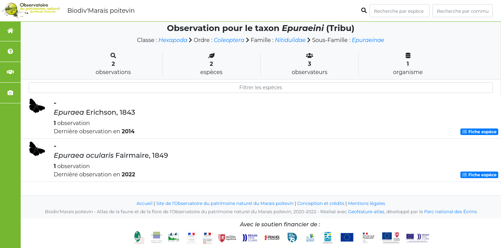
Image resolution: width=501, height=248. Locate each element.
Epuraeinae (368, 40)
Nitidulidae (290, 40)
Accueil (144, 203)
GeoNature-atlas (366, 211)
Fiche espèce (479, 131)
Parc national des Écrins (450, 211)
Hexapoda (172, 40)
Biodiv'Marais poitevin (101, 10)
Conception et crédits (320, 203)
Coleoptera (229, 40)
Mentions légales (366, 203)
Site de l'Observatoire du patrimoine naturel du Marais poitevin (225, 203)
